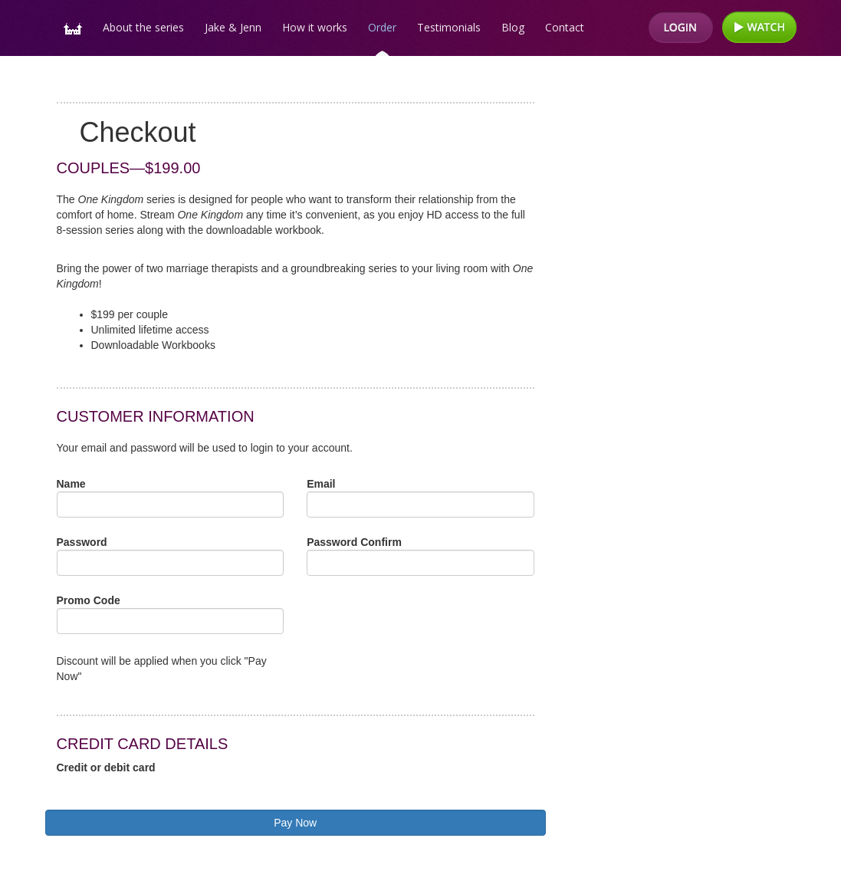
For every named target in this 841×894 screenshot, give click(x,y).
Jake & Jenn (233, 27)
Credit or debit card (106, 767)
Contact (564, 27)
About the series (143, 27)
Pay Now (295, 823)
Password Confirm (354, 542)
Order (382, 27)
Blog (512, 27)
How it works (314, 27)
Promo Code (88, 600)
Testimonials (449, 27)
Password (82, 542)
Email (321, 484)
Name (71, 484)
